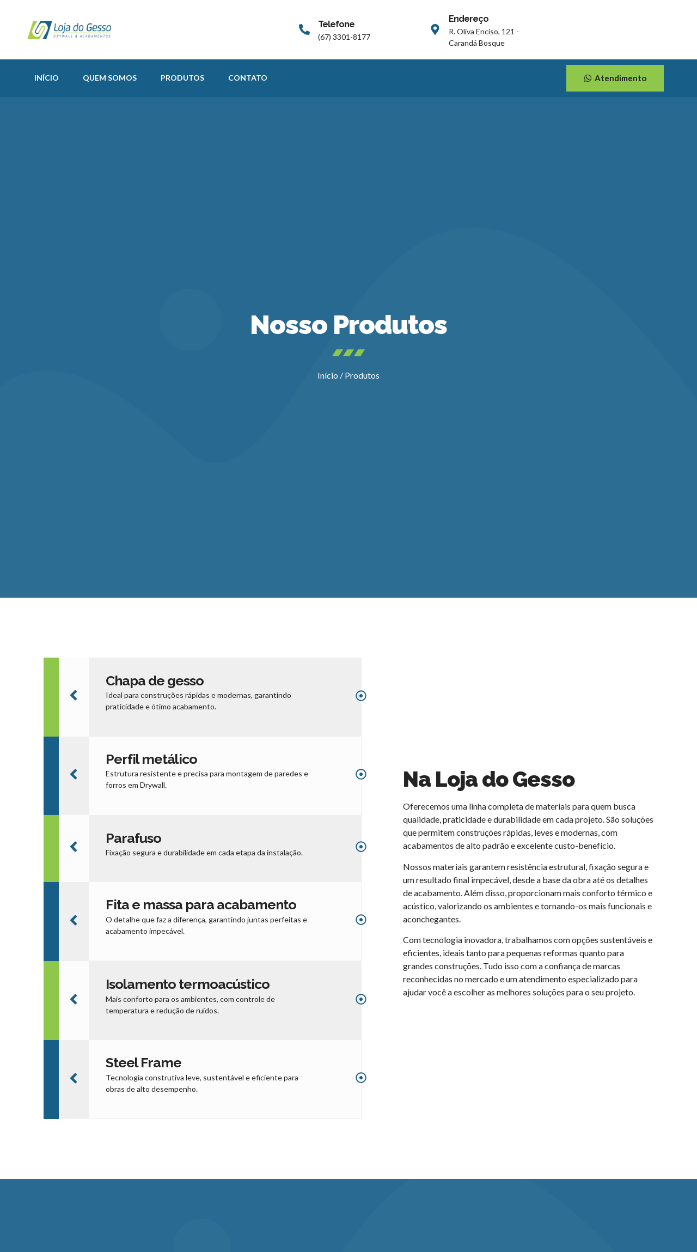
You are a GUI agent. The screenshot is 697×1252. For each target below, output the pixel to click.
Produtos (182, 77)
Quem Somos (110, 77)
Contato (247, 77)
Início (46, 77)
